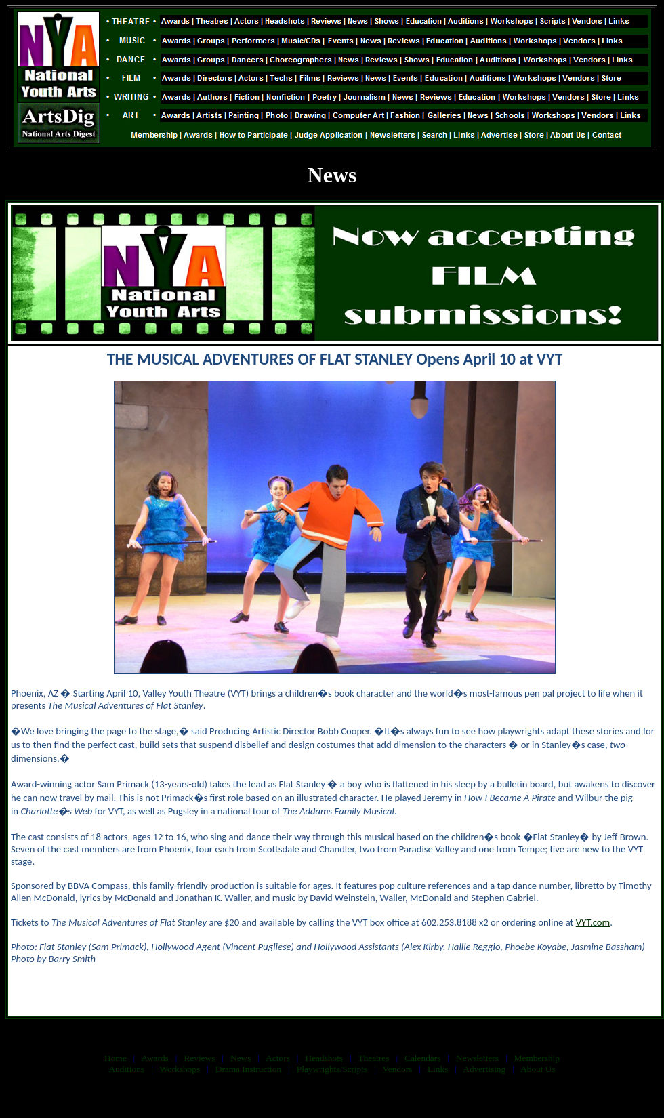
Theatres (373, 1058)
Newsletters (477, 1058)
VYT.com (593, 922)
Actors (278, 1058)
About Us (537, 1069)
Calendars (422, 1058)
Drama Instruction (248, 1069)
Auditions (126, 1069)
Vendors (398, 1069)
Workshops (179, 1069)
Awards (155, 1058)
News (240, 1058)
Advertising (484, 1069)
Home (115, 1058)
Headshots (325, 1058)
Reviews (199, 1058)
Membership (537, 1058)
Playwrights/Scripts (332, 1069)
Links (438, 1069)
